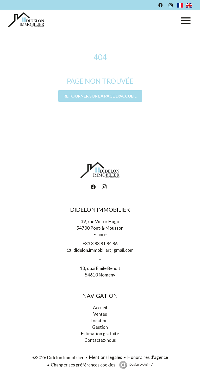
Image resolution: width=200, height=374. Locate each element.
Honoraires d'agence (147, 357)
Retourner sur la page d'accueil (100, 95)
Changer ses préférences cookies (83, 364)
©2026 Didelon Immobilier (58, 357)
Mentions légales (105, 357)
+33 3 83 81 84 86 (100, 243)
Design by (141, 364)
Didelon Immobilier (100, 209)
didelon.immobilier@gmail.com (103, 250)
